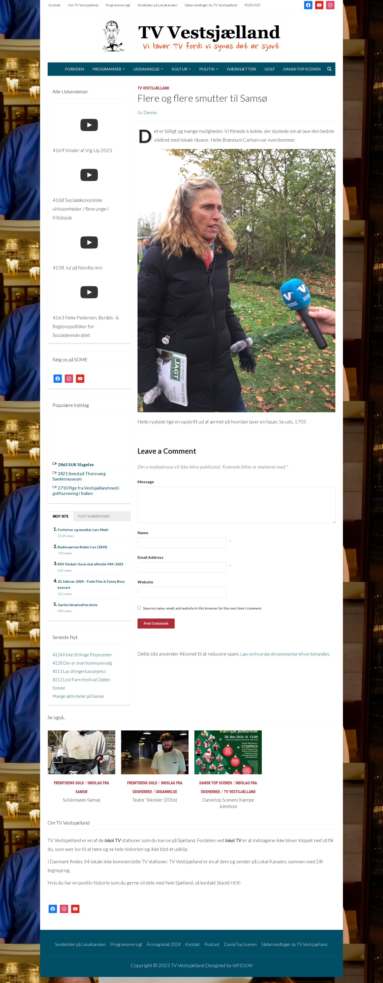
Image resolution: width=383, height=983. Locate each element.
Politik (207, 69)
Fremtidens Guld (69, 780)
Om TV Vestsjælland (83, 5)
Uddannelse (146, 69)
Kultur (179, 69)
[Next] (325, 755)
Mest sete (60, 514)
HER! (236, 880)
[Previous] (57, 755)
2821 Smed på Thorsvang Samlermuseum (83, 475)
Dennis (151, 112)
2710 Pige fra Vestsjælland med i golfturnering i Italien (85, 488)
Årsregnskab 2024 (176, 941)
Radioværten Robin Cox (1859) (82, 544)
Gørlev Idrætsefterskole (77, 602)
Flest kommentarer (93, 514)
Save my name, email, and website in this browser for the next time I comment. (202, 608)
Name (143, 532)
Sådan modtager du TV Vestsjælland (211, 5)
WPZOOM (242, 971)
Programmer (107, 69)
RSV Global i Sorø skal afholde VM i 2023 (90, 561)
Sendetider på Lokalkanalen (157, 5)
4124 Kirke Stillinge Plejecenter (86, 652)
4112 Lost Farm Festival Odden (85, 676)
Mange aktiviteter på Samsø (81, 693)
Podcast (230, 941)
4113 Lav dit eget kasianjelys (83, 668)
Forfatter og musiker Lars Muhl (83, 527)
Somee (59, 685)
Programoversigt (118, 5)
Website (145, 582)
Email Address (150, 557)
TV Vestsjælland (153, 88)
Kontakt (54, 5)
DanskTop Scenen (302, 69)
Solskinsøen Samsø (81, 797)
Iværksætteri (241, 69)
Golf (270, 69)
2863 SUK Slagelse (78, 464)
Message (146, 481)
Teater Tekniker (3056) (155, 797)
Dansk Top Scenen (215, 780)
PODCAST (253, 5)
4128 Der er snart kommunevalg (86, 660)
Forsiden (74, 69)
